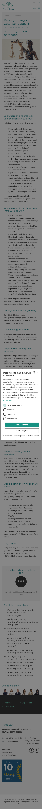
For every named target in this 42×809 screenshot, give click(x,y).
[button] (29, 436)
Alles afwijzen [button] (22, 431)
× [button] (37, 372)
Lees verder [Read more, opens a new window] (7, 400)
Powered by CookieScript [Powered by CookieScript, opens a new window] (11, 435)
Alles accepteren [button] (21, 425)
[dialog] (21, 404)
